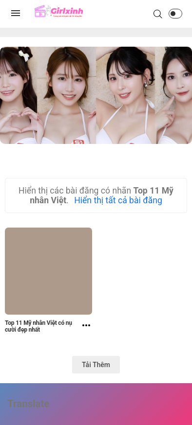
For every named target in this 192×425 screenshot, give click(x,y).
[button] (175, 13)
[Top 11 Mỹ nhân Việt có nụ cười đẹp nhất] (86, 327)
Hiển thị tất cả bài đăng (118, 200)
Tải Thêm (96, 365)
